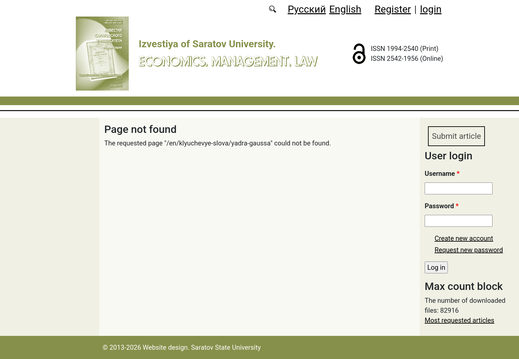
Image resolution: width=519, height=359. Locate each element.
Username (442, 174)
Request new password (469, 250)
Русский (307, 9)
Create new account (464, 238)
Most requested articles (459, 320)
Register (393, 9)
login (431, 9)
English (345, 9)
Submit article (456, 136)
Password (441, 206)
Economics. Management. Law (228, 61)
